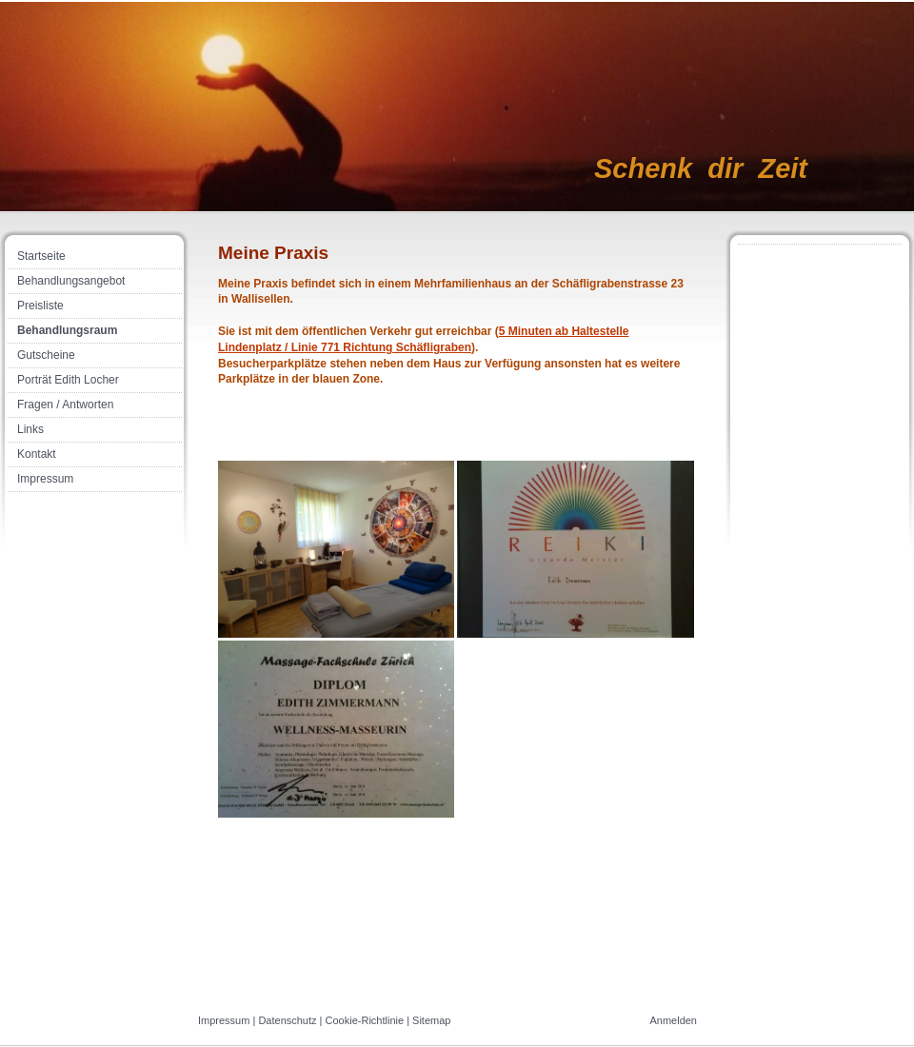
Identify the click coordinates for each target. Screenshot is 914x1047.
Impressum (223, 1020)
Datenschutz (287, 1020)
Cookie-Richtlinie (365, 1020)
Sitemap (431, 1020)
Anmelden (673, 1020)
